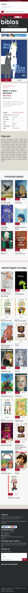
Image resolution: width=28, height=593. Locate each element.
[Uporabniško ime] (14, 7)
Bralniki (11, 14)
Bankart (4, 523)
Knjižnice (3, 14)
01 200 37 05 (6, 533)
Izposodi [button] (19, 80)
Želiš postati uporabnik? (19, 11)
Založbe (7, 14)
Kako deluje (16, 14)
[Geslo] (14, 9)
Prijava (24, 559)
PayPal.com (23, 521)
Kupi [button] (6, 80)
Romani (4, 86)
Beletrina (18, 588)
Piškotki (3, 591)
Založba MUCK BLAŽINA (17, 112)
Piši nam (21, 14)
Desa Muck (7, 96)
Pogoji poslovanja (9, 591)
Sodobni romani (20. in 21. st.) (9, 85)
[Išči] (14, 30)
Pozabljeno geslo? (8, 11)
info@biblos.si (6, 535)
